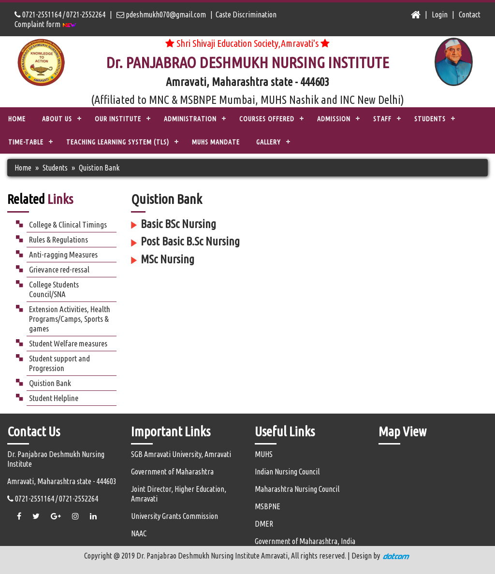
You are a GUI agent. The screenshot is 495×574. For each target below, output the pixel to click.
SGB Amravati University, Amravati (181, 454)
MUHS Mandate (216, 142)
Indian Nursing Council (287, 471)
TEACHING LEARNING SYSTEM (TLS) (117, 142)
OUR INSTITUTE (118, 119)
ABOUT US (57, 119)
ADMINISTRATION (190, 119)
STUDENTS (430, 119)
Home (17, 119)
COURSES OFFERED (266, 119)
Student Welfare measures (68, 343)
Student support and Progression (59, 363)
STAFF (382, 119)
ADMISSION (333, 119)
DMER (264, 523)
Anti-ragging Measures (63, 254)
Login (440, 14)
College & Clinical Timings (68, 224)
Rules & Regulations (58, 239)
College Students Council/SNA (54, 289)
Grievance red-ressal (59, 269)
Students (55, 167)
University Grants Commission (174, 516)
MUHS (264, 454)
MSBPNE (267, 506)
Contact (469, 14)
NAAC (138, 533)
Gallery (268, 142)
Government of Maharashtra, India (305, 541)
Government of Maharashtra (172, 471)
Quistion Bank (50, 382)
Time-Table (26, 142)
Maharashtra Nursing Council (297, 489)
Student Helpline (53, 397)
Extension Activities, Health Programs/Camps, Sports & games (69, 318)
